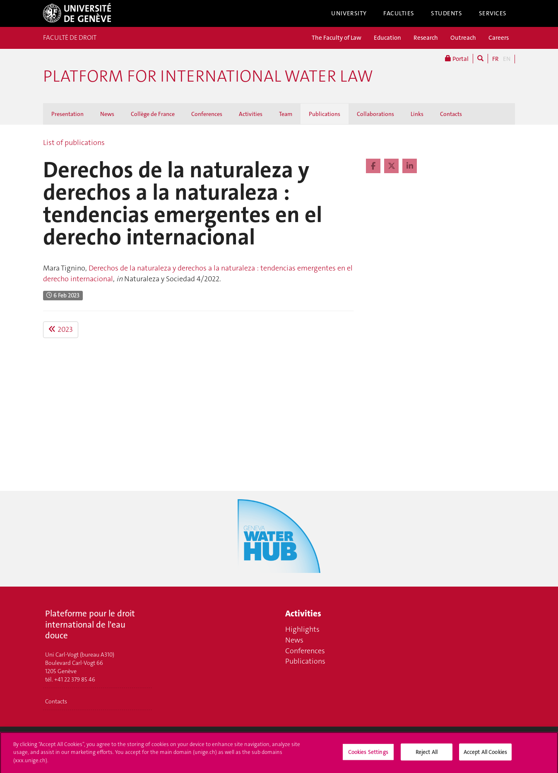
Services (493, 13)
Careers (498, 38)
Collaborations (375, 114)
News (107, 114)
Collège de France (153, 114)
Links (417, 114)
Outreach (463, 38)
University (349, 13)
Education (387, 38)
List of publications (74, 142)
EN (506, 59)
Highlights (302, 629)
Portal (457, 58)
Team (285, 114)
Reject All (427, 755)
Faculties (398, 13)
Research (426, 38)
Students (446, 13)
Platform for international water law (208, 76)
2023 (60, 329)
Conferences (206, 114)
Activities (250, 114)
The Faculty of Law (336, 38)
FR (495, 59)
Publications (324, 114)
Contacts (451, 114)
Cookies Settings (368, 755)
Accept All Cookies (485, 755)
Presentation (67, 114)
